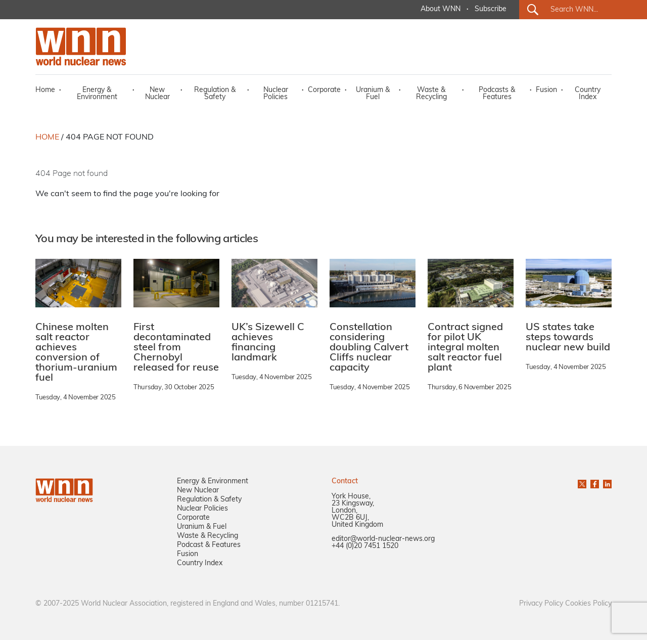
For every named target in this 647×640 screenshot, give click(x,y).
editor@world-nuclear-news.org (383, 539)
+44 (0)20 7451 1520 (365, 546)
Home (45, 90)
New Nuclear (157, 93)
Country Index (587, 93)
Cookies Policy (588, 604)
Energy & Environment (97, 93)
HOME (47, 137)
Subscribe (490, 9)
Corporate (324, 90)
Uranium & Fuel (373, 93)
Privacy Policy (541, 604)
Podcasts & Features (497, 93)
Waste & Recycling (431, 93)
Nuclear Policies (275, 93)
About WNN (440, 9)
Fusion (546, 90)
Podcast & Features (209, 545)
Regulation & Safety (215, 93)
